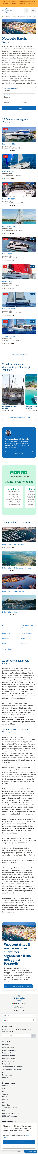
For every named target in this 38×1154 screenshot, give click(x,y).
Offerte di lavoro (8, 1061)
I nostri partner (7, 1053)
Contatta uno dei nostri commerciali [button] (18, 986)
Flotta (4, 1110)
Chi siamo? (6, 1045)
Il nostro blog (7, 1075)
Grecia (4, 1091)
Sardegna (5, 1086)
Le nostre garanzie (9, 1050)
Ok (33, 1036)
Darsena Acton (7, 633)
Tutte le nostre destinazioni (19, 418)
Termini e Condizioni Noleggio (13, 1069)
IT (19, 1020)
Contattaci (19, 453)
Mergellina (6, 638)
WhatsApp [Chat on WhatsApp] (19, 1007)
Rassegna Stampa (8, 1058)
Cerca (19, 108)
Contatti (5, 1078)
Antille (4, 1102)
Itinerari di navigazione (10, 1113)
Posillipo (5, 644)
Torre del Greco (7, 649)
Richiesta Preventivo (9, 1116)
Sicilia (4, 1088)
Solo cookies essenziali (19, 1147)
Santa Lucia (24, 644)
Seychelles (6, 1105)
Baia (3, 626)
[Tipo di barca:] (19, 96)
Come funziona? (8, 1047)
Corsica (5, 1099)
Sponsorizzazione (8, 1056)
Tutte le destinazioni (9, 1108)
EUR (19, 1015)
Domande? (30, 1151)
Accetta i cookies (19, 1142)
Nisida (22, 638)
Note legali (6, 1064)
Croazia (5, 1094)
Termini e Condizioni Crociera (12, 1067)
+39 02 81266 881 (19, 1004)
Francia (5, 1097)
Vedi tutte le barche (19, 355)
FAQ (3, 1072)
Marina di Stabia (26, 633)
